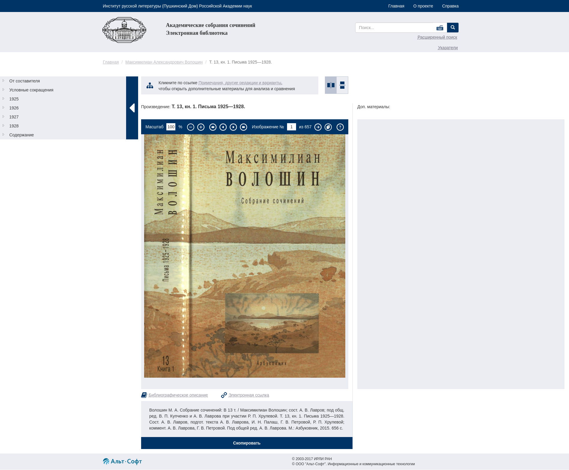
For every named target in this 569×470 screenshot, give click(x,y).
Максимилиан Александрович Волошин (164, 62)
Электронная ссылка (249, 395)
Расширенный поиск (437, 37)
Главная (396, 6)
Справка (450, 6)
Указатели (448, 47)
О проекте (423, 6)
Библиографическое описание (178, 395)
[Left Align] (453, 27)
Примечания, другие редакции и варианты (239, 82)
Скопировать (246, 443)
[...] (394, 27)
